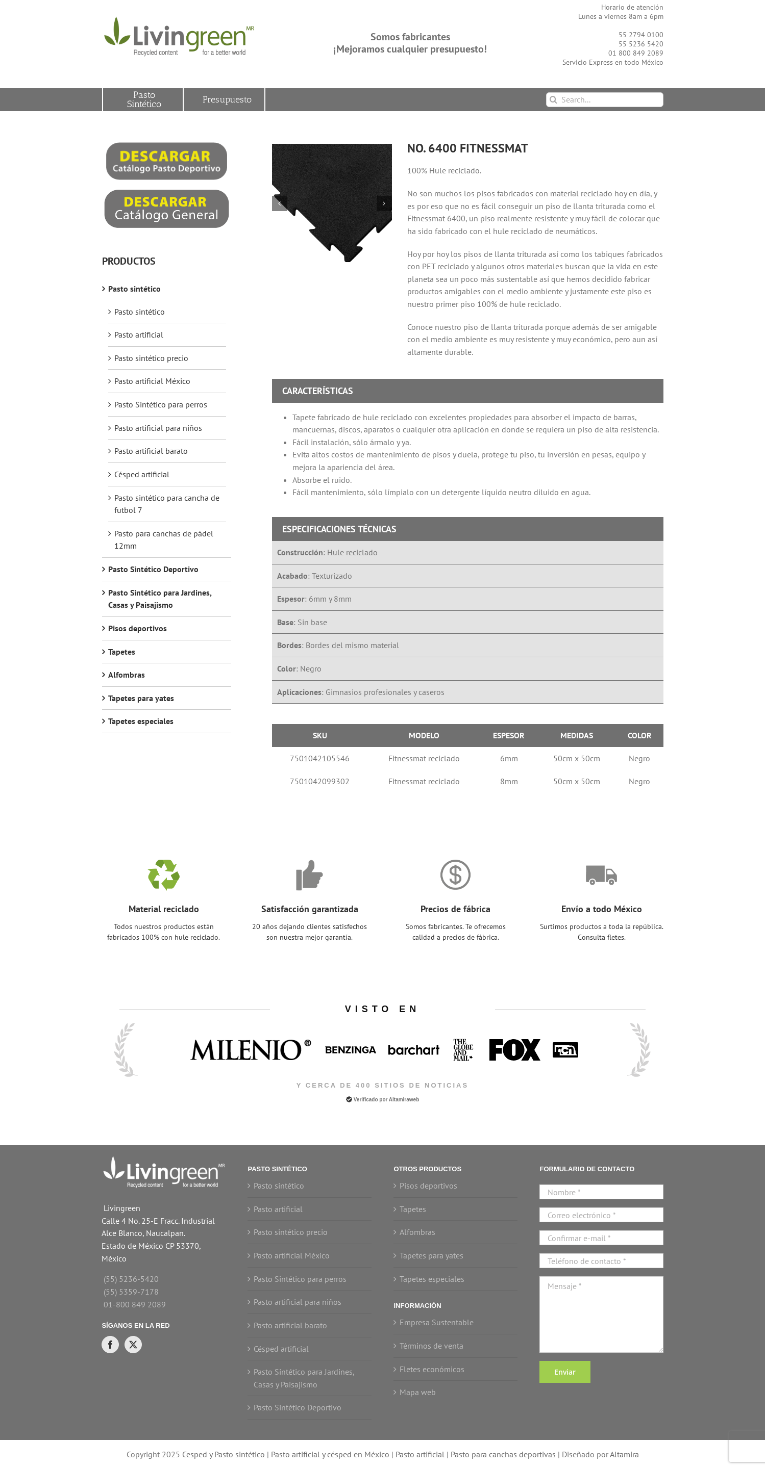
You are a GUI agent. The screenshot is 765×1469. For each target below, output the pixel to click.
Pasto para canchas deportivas (503, 1454)
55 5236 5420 (641, 43)
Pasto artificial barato (151, 451)
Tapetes (121, 652)
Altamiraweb (404, 1099)
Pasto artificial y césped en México (330, 1454)
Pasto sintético (134, 289)
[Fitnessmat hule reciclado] (332, 204)
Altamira (624, 1454)
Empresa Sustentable (437, 1322)
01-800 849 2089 (135, 1304)
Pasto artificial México (152, 381)
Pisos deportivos (137, 628)
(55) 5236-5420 (131, 1279)
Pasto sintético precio (151, 358)
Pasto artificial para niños (158, 428)
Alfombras (126, 674)
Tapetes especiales (141, 721)
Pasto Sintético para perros (160, 404)
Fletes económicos (432, 1369)
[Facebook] (110, 1344)
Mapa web (418, 1392)
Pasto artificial (138, 334)
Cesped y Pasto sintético (223, 1454)
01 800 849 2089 (635, 53)
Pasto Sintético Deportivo (153, 569)
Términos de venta (431, 1346)
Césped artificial (141, 474)
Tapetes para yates (141, 698)
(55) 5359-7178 (131, 1291)
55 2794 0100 (641, 34)
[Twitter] (133, 1344)
